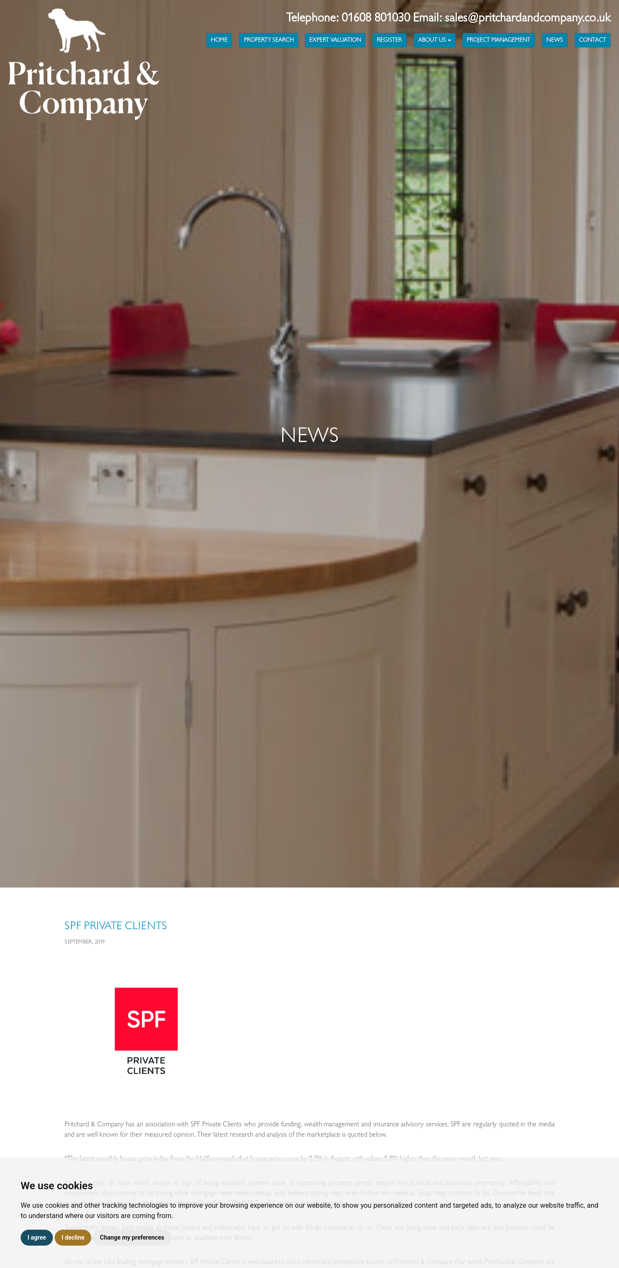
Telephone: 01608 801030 (349, 18)
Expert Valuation (335, 40)
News (554, 40)
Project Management (498, 40)
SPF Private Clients (116, 925)
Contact (592, 40)
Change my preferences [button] (132, 1237)
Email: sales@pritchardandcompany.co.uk (511, 18)
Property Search (269, 40)
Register (389, 40)
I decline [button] (73, 1237)
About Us (434, 40)
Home (219, 40)
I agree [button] (37, 1237)
